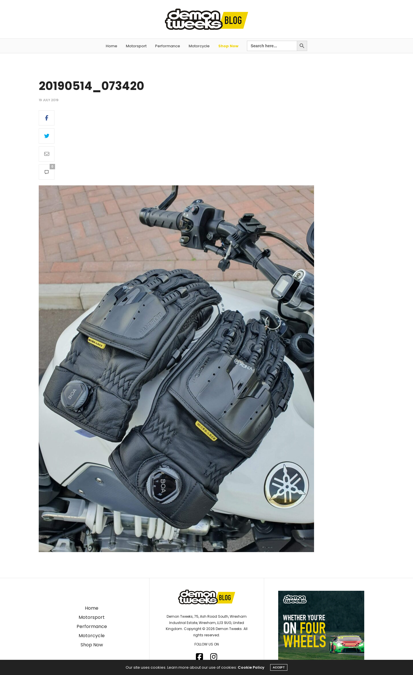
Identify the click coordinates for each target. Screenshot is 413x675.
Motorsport (136, 46)
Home (111, 46)
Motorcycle (199, 46)
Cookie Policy (251, 667)
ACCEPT (279, 667)
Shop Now (228, 46)
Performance (167, 46)
